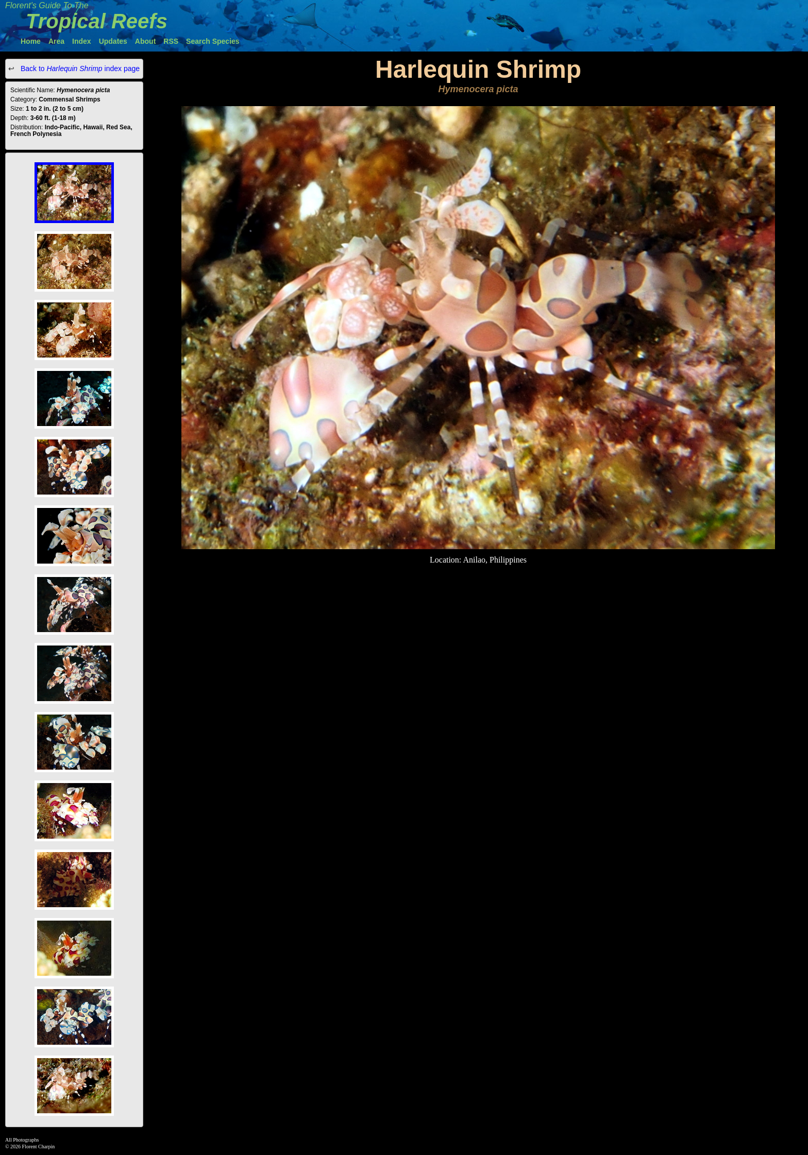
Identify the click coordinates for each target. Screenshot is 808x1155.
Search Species (213, 41)
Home (31, 41)
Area (56, 41)
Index (81, 41)
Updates (113, 41)
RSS (170, 41)
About (145, 41)
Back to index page (79, 68)
